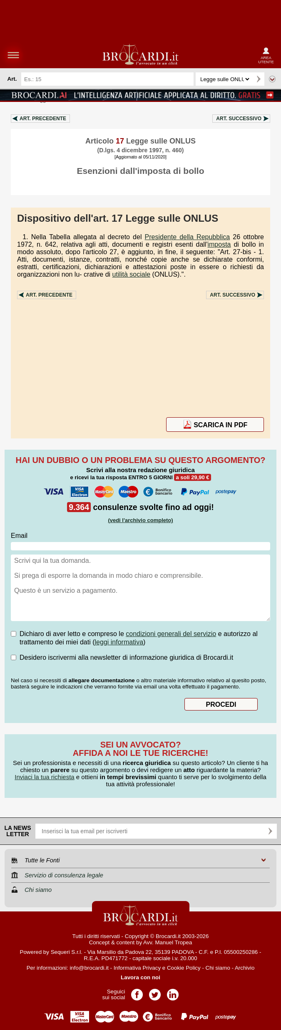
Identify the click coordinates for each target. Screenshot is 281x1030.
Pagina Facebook (137, 992)
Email (19, 535)
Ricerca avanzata (272, 79)
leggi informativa (119, 642)
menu (13, 55)
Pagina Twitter (155, 992)
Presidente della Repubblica (187, 236)
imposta (219, 244)
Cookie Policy (184, 968)
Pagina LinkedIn (173, 992)
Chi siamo (218, 968)
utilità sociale (131, 274)
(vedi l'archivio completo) (140, 520)
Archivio (244, 968)
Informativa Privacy (137, 968)
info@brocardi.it (89, 968)
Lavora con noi (140, 977)
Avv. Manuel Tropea (167, 942)
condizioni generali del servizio (171, 633)
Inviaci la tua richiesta (44, 776)
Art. (43, 118)
